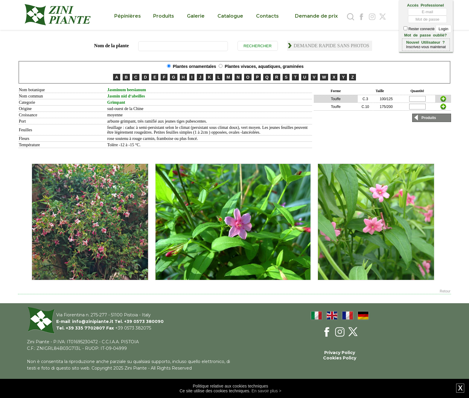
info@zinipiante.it (92, 321)
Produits (428, 118)
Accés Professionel (425, 5)
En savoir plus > (266, 390)
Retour (445, 291)
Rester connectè (427, 29)
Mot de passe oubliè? (425, 34)
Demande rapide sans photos (331, 45)
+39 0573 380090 (144, 321)
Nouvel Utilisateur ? (425, 42)
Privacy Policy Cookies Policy (339, 355)
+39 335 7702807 (85, 328)
